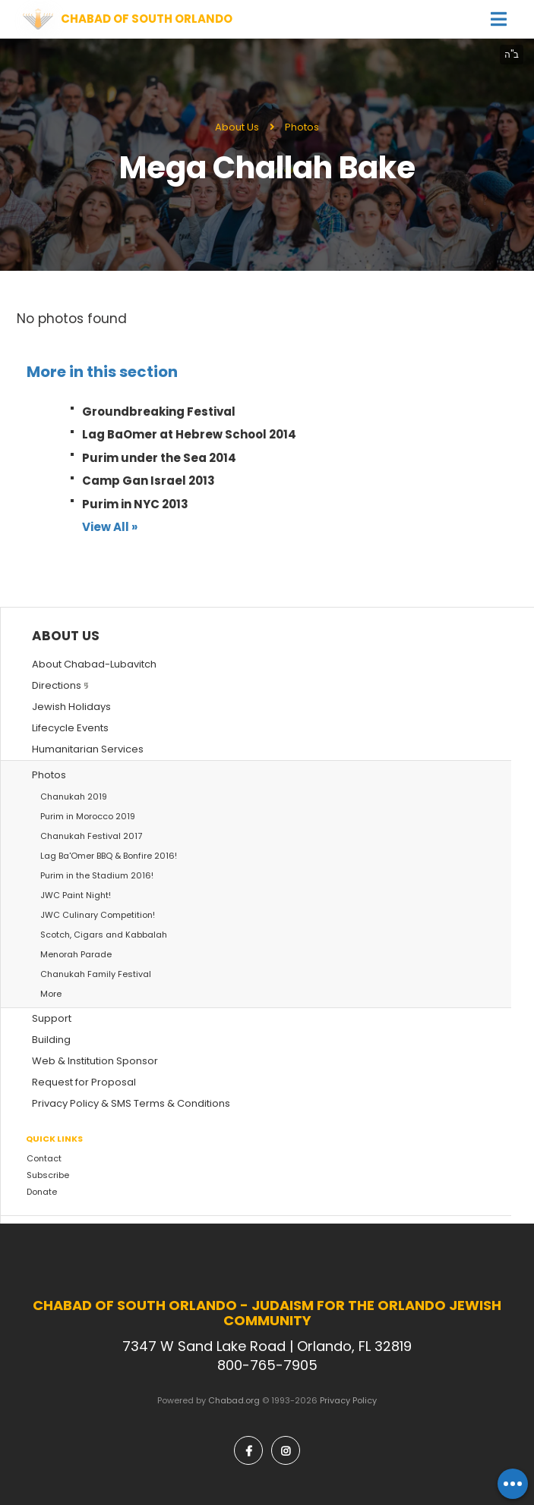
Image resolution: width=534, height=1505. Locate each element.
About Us (237, 127)
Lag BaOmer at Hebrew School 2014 (189, 434)
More (51, 994)
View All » (109, 527)
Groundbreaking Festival (158, 411)
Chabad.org (234, 1400)
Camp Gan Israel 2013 (148, 481)
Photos (302, 127)
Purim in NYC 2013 (135, 504)
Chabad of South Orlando (146, 19)
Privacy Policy (348, 1400)
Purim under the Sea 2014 (159, 458)
